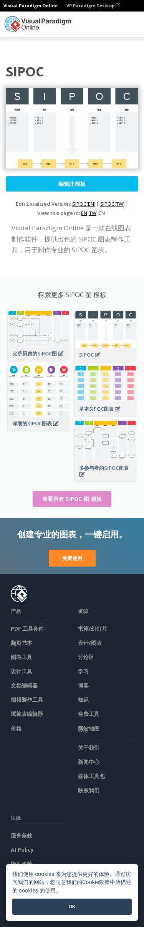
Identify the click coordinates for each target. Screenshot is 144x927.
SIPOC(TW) (112, 203)
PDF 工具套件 (27, 628)
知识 (83, 699)
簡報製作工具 (27, 699)
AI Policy (22, 849)
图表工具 (21, 657)
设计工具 (21, 671)
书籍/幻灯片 (92, 628)
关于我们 (88, 747)
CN (101, 213)
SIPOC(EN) (83, 203)
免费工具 (88, 713)
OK (72, 906)
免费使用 (72, 558)
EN (84, 213)
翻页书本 (21, 642)
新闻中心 (88, 761)
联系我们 (88, 790)
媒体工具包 (91, 776)
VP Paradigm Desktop (93, 5)
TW (92, 213)
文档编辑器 (24, 685)
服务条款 (21, 835)
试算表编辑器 (27, 713)
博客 (83, 685)
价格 (16, 728)
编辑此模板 (72, 183)
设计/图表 (90, 642)
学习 (83, 671)
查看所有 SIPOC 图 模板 (72, 498)
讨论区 (86, 657)
